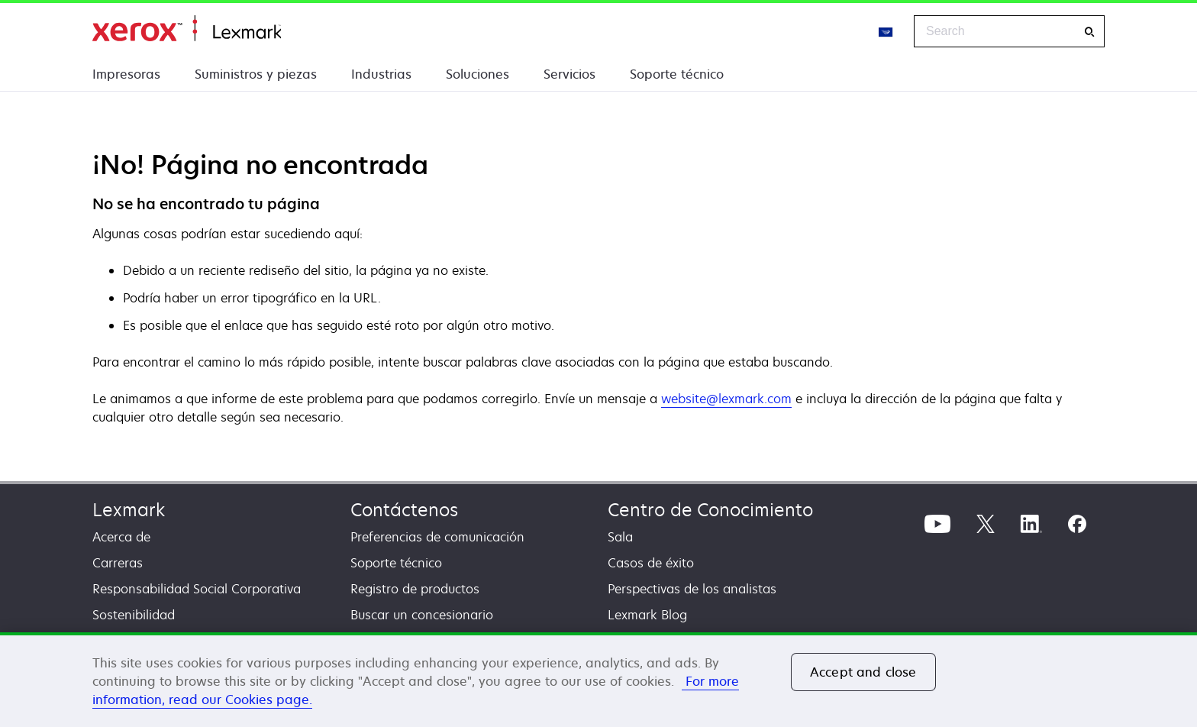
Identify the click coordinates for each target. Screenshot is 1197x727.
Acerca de (121, 536)
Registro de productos (414, 588)
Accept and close (863, 672)
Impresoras (126, 74)
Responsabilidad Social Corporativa (196, 588)
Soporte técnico (677, 74)
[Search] (1089, 31)
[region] (598, 679)
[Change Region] (886, 31)
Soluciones (477, 74)
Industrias (381, 74)
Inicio (186, 28)
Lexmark (128, 510)
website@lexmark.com (726, 398)
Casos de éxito (651, 562)
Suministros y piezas (256, 74)
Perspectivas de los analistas (692, 588)
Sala (620, 536)
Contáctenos (404, 510)
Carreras (117, 562)
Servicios (569, 74)
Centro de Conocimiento (710, 510)
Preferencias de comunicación (437, 536)
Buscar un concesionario (421, 614)
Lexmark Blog (647, 614)
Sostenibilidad (133, 614)
